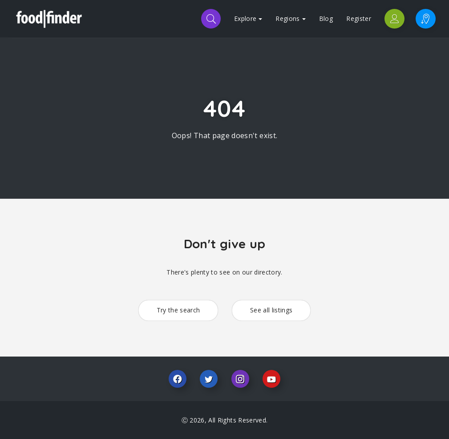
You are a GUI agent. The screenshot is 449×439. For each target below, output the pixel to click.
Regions (290, 18)
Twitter (209, 379)
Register (358, 18)
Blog (326, 18)
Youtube (271, 379)
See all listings (271, 310)
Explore (248, 18)
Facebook (177, 379)
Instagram (240, 379)
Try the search (178, 310)
